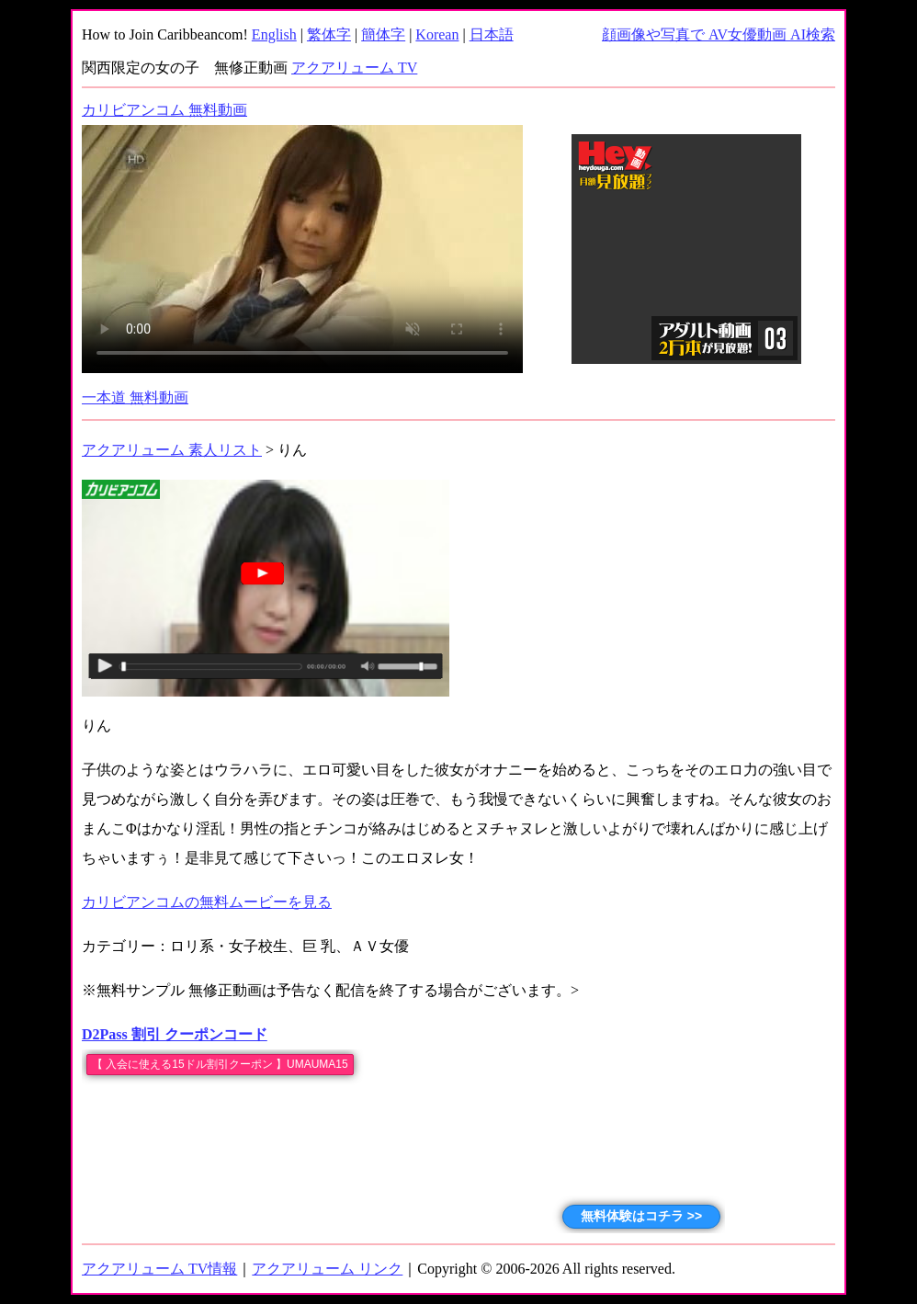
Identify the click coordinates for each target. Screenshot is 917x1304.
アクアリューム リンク (327, 1268)
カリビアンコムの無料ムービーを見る (207, 902)
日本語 (492, 34)
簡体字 (383, 34)
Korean (436, 34)
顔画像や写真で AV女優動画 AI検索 (718, 34)
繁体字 (329, 34)
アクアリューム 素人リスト (172, 450)
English (274, 34)
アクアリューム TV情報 (159, 1268)
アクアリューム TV (354, 67)
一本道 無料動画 (135, 397)
